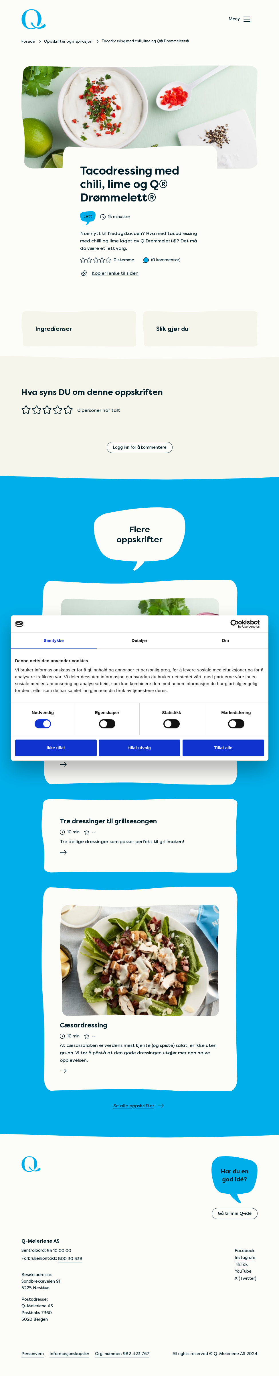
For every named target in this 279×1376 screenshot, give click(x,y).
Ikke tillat (56, 747)
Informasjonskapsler (69, 1354)
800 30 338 (70, 1259)
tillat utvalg (139, 747)
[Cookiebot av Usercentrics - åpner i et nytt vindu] (239, 624)
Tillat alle (223, 747)
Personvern (32, 1354)
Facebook (244, 1251)
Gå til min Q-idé (235, 1214)
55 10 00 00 (59, 1251)
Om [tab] (225, 640)
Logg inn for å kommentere (140, 447)
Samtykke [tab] (53, 640)
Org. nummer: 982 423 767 (122, 1354)
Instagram (245, 1258)
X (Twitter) (245, 1278)
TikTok (241, 1265)
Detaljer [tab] (139, 640)
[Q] (34, 19)
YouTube (243, 1271)
